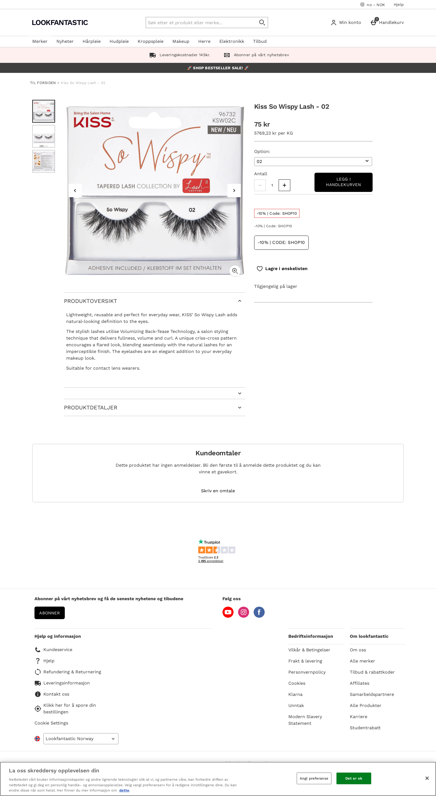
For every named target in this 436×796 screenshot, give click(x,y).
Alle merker (362, 661)
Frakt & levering (305, 661)
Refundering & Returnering (67, 672)
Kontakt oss (51, 694)
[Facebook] (259, 616)
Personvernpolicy (307, 672)
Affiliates (359, 683)
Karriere (358, 716)
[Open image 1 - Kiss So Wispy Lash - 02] (43, 111)
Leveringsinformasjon (62, 683)
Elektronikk (231, 41)
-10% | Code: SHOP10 (281, 242)
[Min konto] (347, 22)
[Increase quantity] (284, 185)
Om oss (358, 649)
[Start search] (262, 22)
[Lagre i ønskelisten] (282, 268)
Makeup (180, 41)
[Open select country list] (80, 738)
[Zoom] (235, 271)
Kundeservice (53, 649)
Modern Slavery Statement (305, 720)
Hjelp (399, 4)
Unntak (296, 705)
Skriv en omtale (218, 491)
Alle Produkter (366, 705)
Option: (262, 151)
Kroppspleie (151, 41)
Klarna (295, 694)
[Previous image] (75, 190)
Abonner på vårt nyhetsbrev (255, 55)
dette (124, 790)
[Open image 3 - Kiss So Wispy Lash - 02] (43, 161)
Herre (204, 41)
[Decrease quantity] (260, 185)
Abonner (49, 612)
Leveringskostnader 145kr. (178, 55)
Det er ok (353, 778)
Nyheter (65, 41)
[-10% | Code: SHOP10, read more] (276, 213)
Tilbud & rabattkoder (372, 672)
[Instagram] (243, 616)
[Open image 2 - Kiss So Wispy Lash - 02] (43, 136)
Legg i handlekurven (343, 182)
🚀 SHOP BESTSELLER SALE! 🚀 (218, 68)
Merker (40, 41)
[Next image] (234, 190)
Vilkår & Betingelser (309, 649)
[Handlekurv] (388, 22)
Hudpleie (119, 41)
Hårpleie (92, 41)
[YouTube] (228, 616)
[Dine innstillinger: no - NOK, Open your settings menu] (372, 4)
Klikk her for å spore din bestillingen (65, 709)
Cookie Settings (51, 723)
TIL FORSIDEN (43, 83)
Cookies (296, 683)
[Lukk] (427, 778)
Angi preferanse (314, 778)
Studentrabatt (365, 727)
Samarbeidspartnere (372, 694)
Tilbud (260, 41)
